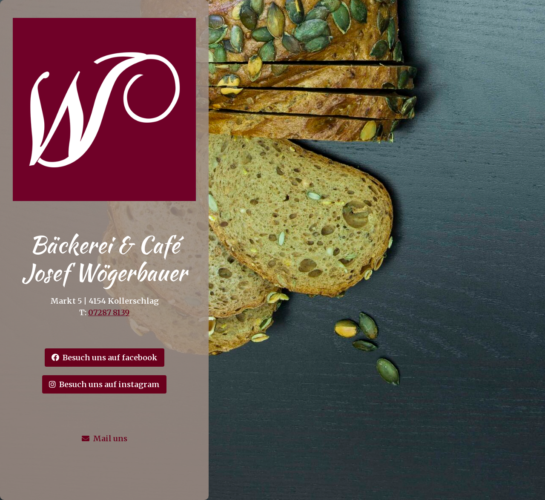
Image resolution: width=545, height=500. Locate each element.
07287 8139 (108, 312)
